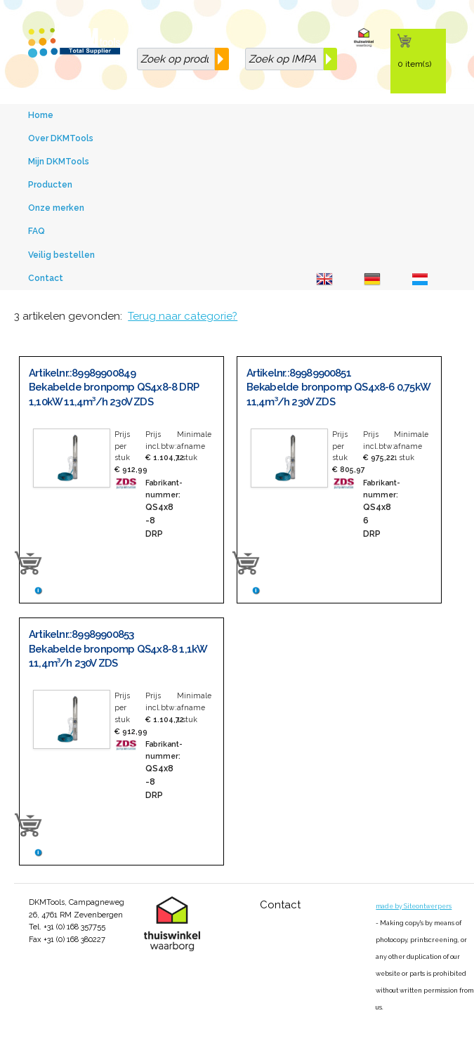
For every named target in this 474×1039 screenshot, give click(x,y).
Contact (45, 278)
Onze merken (56, 208)
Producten (50, 185)
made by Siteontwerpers (414, 906)
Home (40, 115)
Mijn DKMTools (58, 161)
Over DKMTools (60, 138)
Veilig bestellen (61, 255)
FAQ (36, 231)
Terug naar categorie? (182, 316)
